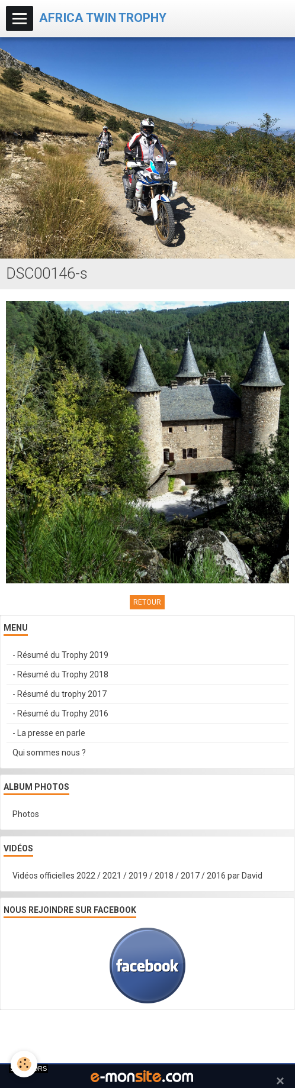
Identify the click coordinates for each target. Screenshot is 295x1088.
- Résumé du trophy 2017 (59, 694)
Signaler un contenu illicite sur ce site (149, 1039)
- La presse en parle (48, 733)
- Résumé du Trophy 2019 (60, 655)
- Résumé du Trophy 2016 (60, 713)
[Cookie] (24, 1064)
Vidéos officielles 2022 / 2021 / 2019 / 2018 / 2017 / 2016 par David (137, 875)
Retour (147, 602)
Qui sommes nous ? (49, 752)
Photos (25, 814)
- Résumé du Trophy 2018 (60, 674)
